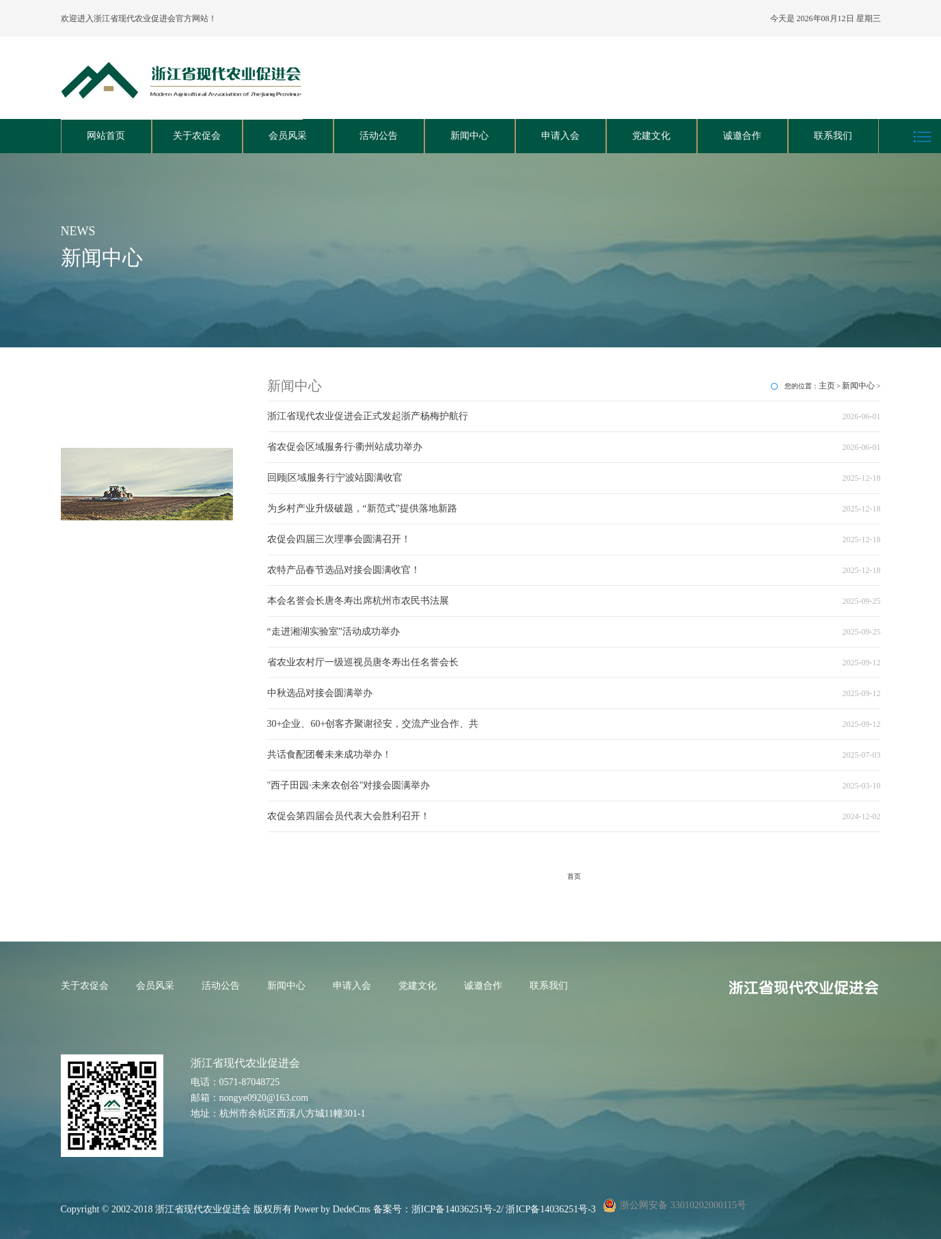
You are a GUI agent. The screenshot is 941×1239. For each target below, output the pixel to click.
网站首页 (106, 136)
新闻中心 (469, 136)
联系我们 (833, 136)
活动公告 (378, 136)
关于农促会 (197, 136)
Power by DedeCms (332, 1209)
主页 (827, 385)
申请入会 (560, 136)
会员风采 (288, 136)
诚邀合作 (742, 136)
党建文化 (651, 136)
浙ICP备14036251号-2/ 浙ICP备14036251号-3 (503, 1209)
